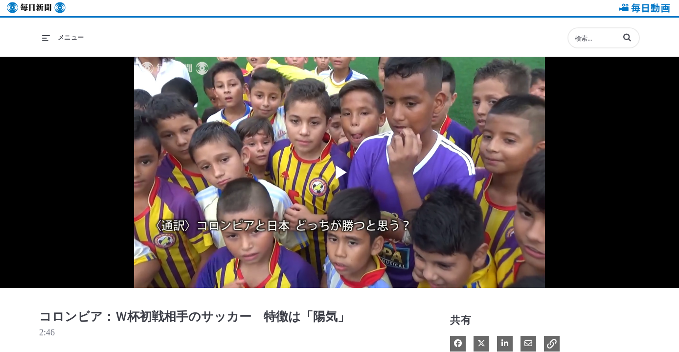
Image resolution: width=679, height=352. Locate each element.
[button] (627, 37)
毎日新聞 (36, 8)
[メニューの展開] (63, 37)
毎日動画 (642, 8)
